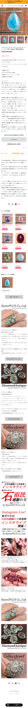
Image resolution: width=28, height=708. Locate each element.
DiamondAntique (14, 419)
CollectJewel (14, 477)
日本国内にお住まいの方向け (14, 144)
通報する (25, 147)
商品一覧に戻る (14, 297)
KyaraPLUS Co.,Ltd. (14, 359)
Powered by (14, 693)
